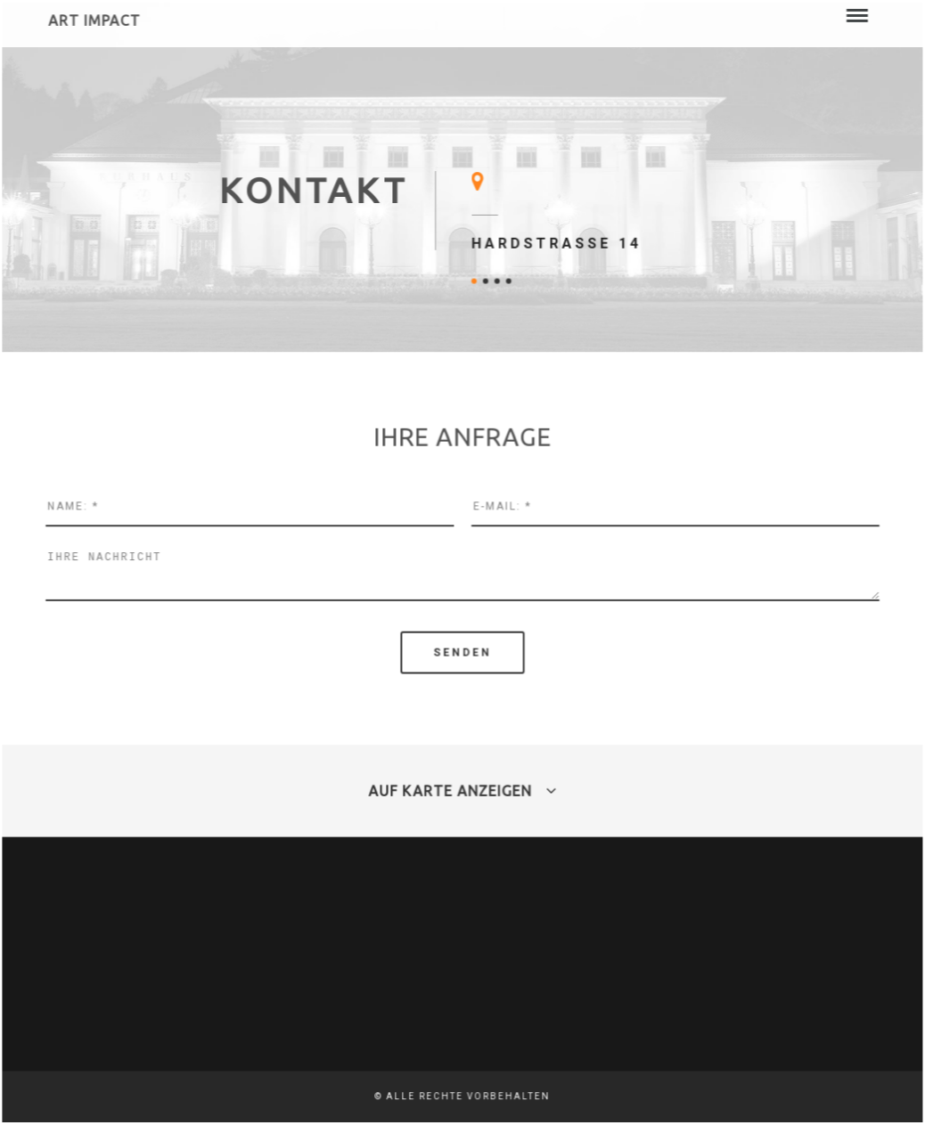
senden (462, 652)
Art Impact (96, 22)
